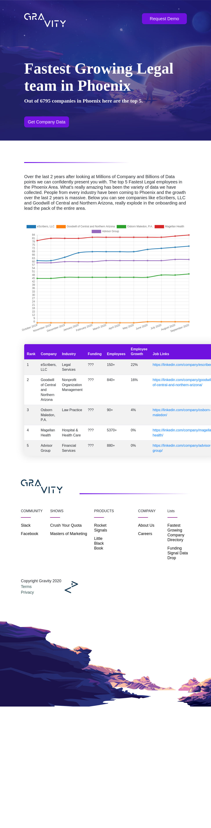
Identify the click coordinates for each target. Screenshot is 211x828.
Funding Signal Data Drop (177, 553)
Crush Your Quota (66, 525)
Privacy (27, 592)
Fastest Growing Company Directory (175, 532)
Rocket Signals (100, 527)
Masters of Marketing (68, 534)
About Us (146, 525)
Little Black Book (99, 543)
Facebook (29, 534)
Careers (145, 534)
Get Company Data (46, 121)
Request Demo (164, 18)
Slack (26, 525)
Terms (26, 586)
